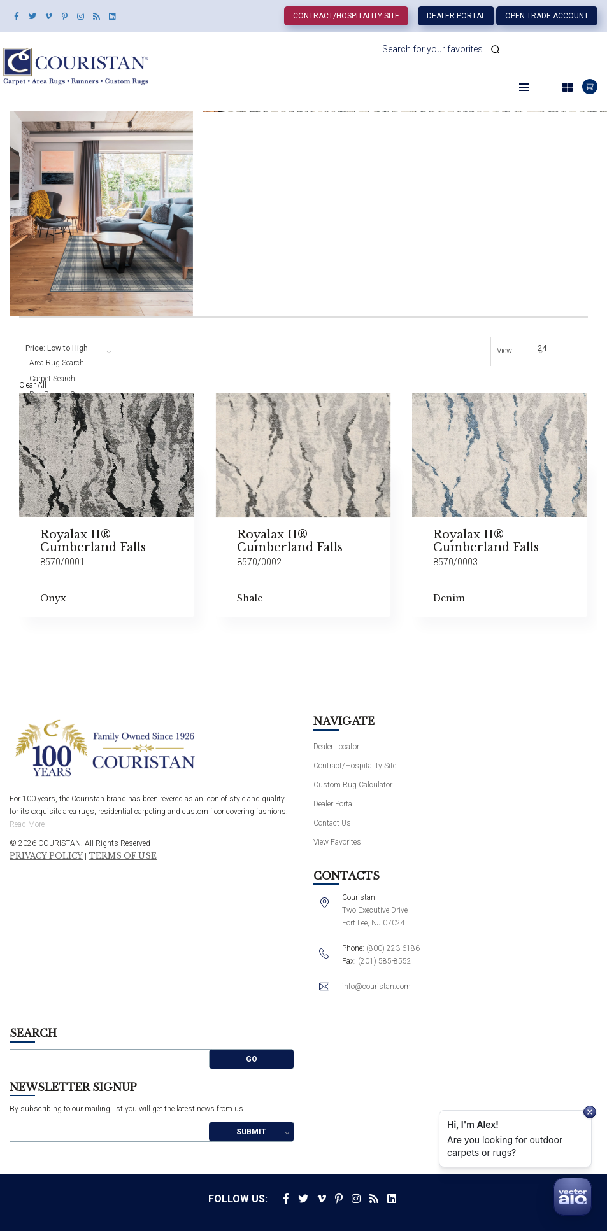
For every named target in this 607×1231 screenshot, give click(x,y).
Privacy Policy (46, 856)
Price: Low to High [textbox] (56, 348)
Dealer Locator (336, 746)
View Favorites (337, 842)
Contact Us (332, 823)
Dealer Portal (456, 15)
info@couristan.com (376, 986)
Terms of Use (123, 856)
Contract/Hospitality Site (346, 15)
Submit (251, 1131)
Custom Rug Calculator (352, 784)
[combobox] (67, 348)
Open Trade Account (547, 15)
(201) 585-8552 (384, 961)
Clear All (32, 385)
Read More (27, 824)
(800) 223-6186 (393, 948)
